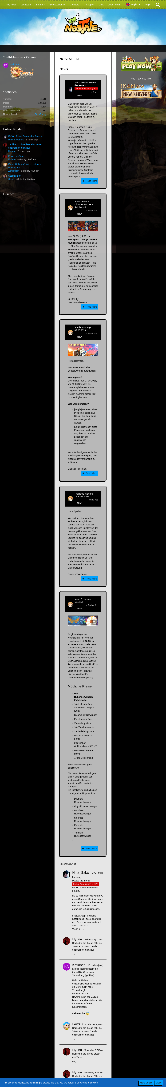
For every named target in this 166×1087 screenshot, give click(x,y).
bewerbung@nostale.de (85, 1000)
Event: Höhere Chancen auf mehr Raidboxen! (84, 204)
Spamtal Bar (14, 176)
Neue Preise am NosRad (83, 600)
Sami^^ (12, 179)
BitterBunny (40, 114)
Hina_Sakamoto (16, 139)
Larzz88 (78, 1024)
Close (159, 1082)
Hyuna (11, 151)
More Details (146, 1082)
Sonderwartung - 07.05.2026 (83, 329)
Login (147, 4)
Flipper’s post (85, 969)
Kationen (14, 64)
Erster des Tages (16, 156)
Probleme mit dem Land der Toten (84, 495)
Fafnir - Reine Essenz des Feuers (25, 136)
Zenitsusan (13, 171)
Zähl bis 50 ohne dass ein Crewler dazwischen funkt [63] (87, 946)
